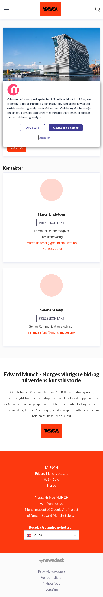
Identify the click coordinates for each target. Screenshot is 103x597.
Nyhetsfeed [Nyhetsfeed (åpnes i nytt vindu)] (51, 583)
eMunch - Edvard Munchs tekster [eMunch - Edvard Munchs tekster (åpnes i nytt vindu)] (51, 515)
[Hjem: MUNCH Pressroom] (50, 9)
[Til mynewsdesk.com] (51, 560)
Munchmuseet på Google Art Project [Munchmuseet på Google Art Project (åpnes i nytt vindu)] (51, 509)
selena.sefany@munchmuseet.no (51, 332)
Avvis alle (32, 127)
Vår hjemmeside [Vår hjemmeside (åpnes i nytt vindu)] (51, 503)
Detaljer (44, 137)
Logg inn (51, 589)
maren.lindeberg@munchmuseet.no (51, 243)
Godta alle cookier (66, 127)
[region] (51, 114)
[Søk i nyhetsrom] (98, 9)
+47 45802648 (51, 248)
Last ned (17, 147)
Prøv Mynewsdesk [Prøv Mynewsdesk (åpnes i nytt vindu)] (51, 571)
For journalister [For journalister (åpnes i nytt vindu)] (51, 577)
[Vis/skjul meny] (6, 9)
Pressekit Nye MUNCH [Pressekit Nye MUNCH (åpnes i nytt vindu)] (51, 497)
